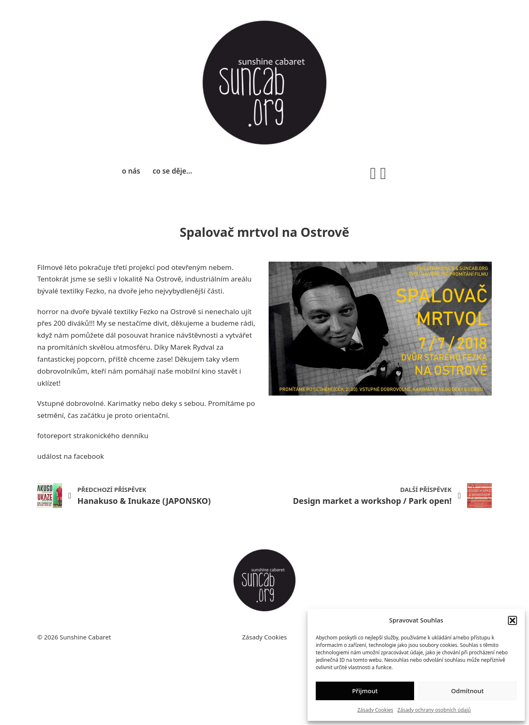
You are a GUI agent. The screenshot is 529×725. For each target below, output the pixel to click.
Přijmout (365, 691)
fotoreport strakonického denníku (92, 435)
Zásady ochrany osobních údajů (434, 709)
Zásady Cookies (375, 709)
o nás (131, 171)
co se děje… (172, 171)
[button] (512, 620)
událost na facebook (70, 456)
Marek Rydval (192, 347)
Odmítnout (467, 691)
